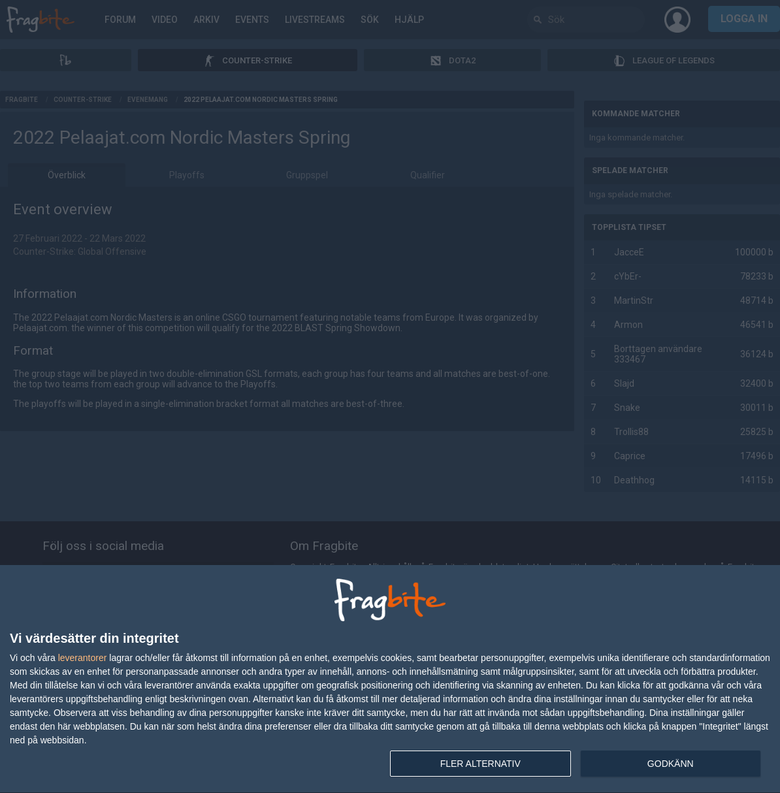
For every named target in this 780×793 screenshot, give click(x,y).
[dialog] (390, 679)
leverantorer (82, 657)
